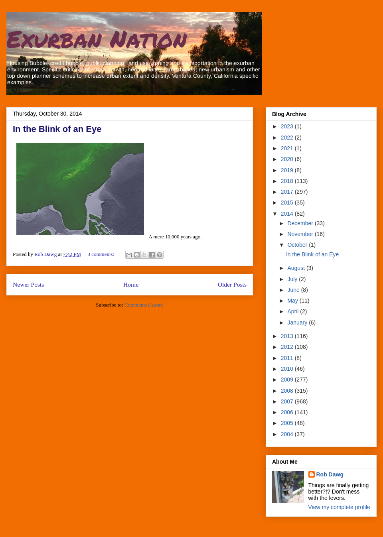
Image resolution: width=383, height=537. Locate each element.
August (296, 268)
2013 (288, 336)
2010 (288, 369)
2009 (288, 379)
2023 (288, 126)
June (294, 290)
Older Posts (232, 284)
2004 (288, 434)
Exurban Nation (96, 38)
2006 (288, 412)
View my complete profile (339, 507)
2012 (288, 347)
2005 (288, 423)
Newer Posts (28, 284)
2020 (288, 159)
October (298, 245)
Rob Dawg (330, 474)
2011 (288, 358)
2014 (288, 213)
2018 (288, 181)
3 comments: (101, 254)
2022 (288, 137)
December (300, 223)
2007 (288, 401)
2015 (288, 202)
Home (130, 284)
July (293, 279)
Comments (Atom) (144, 305)
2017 (288, 192)
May (293, 300)
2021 (288, 148)
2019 (288, 170)
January (298, 322)
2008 (288, 391)
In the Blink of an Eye (57, 129)
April (293, 311)
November (300, 234)
